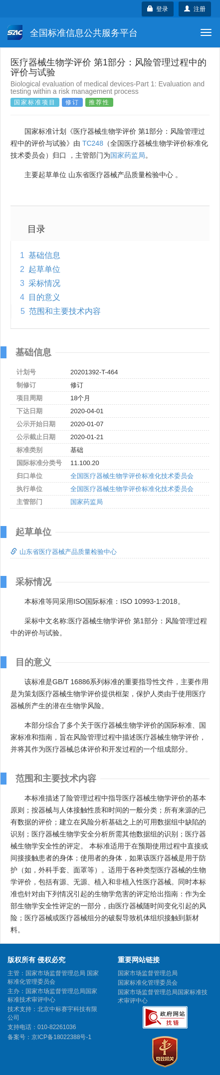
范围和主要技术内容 (65, 311)
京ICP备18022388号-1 (61, 1037)
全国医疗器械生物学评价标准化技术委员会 (132, 476)
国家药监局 (127, 155)
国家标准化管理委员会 (148, 982)
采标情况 (44, 283)
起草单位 (44, 269)
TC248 (92, 143)
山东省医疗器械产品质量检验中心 (63, 551)
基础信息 (44, 255)
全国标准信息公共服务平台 (72, 32)
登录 (158, 8)
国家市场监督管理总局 (148, 973)
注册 (195, 8)
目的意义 (44, 297)
